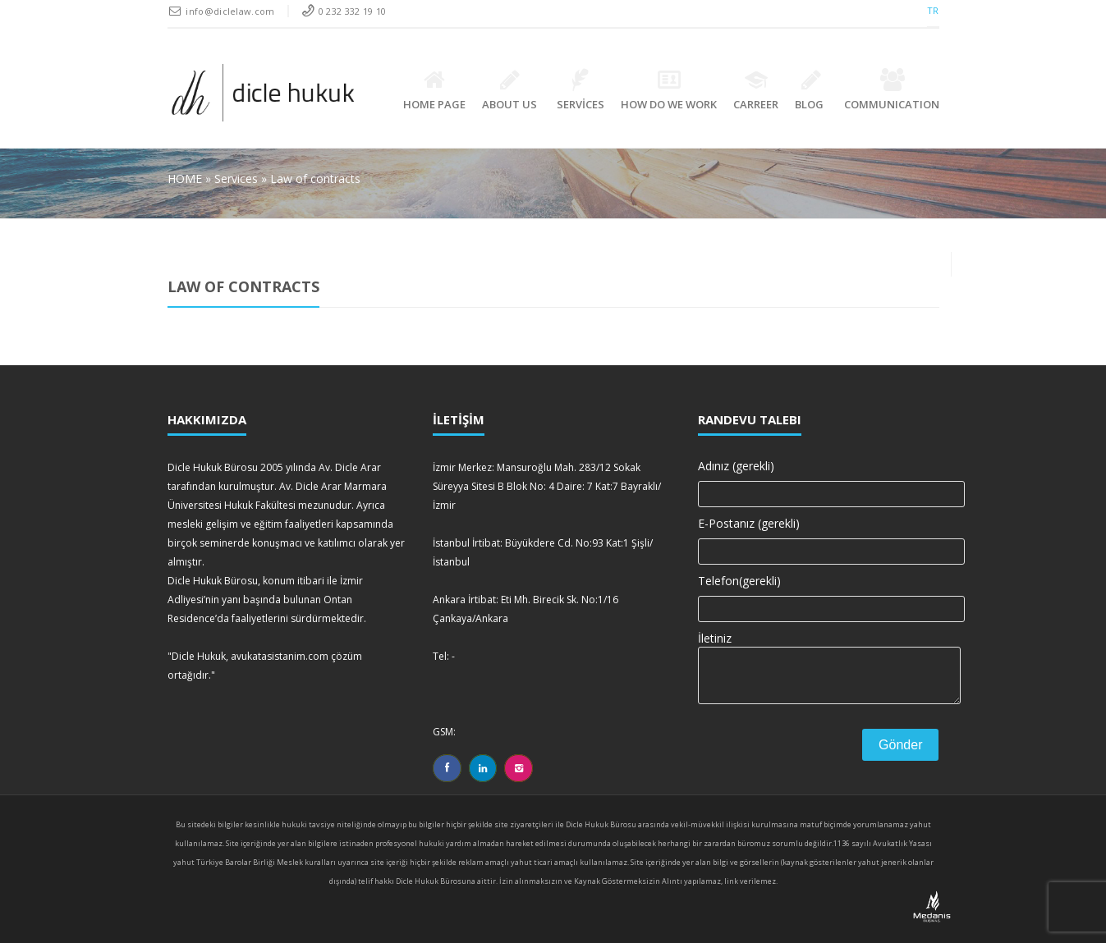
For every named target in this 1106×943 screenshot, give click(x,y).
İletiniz (818, 658)
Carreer (755, 90)
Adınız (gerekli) (818, 477)
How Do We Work (669, 90)
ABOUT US (509, 90)
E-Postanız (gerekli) (818, 535)
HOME (186, 178)
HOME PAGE (434, 90)
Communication (891, 90)
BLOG (811, 90)
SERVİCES (580, 90)
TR (933, 10)
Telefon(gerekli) (818, 592)
